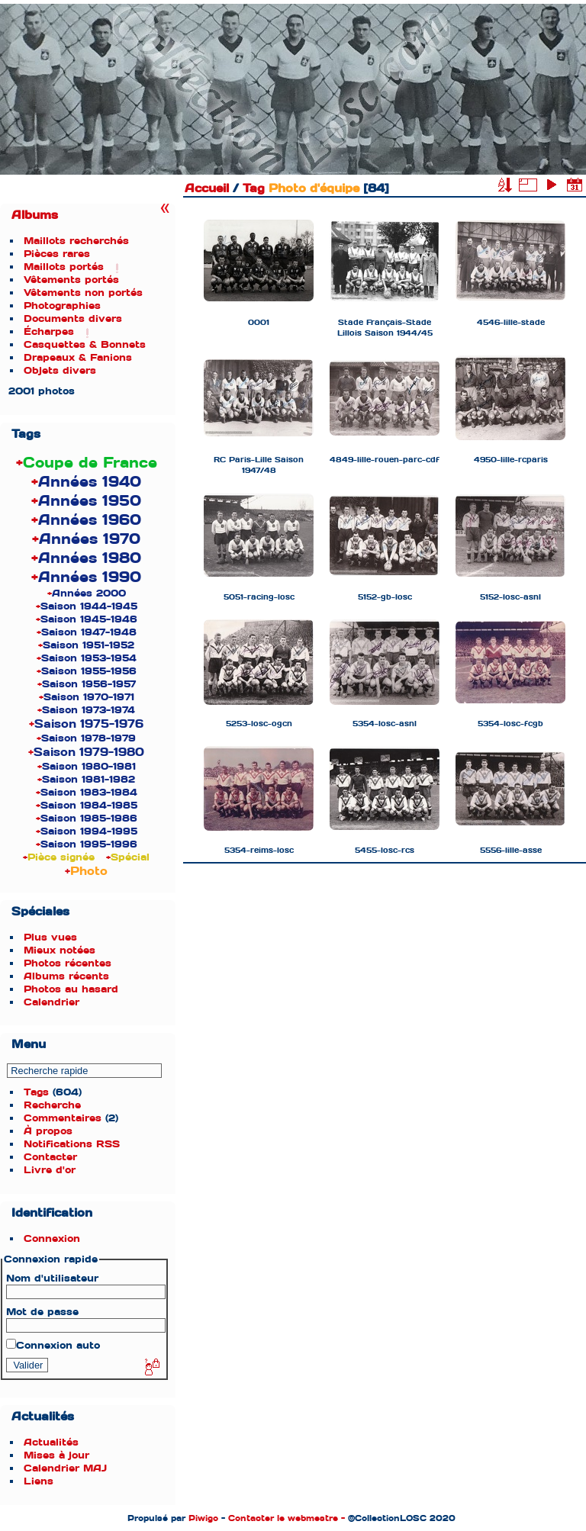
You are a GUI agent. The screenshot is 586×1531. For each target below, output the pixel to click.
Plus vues (50, 937)
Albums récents (66, 976)
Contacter (50, 1156)
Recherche (52, 1104)
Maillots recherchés (76, 240)
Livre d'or (50, 1169)
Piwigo (203, 1518)
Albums (34, 215)
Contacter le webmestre (283, 1518)
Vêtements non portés (83, 292)
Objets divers (60, 370)
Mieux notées (59, 950)
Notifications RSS (72, 1143)
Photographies (62, 305)
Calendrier (51, 1001)
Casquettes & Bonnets (85, 344)
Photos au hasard (71, 989)
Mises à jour (56, 1455)
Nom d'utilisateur (52, 1278)
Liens (38, 1481)
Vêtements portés (71, 279)
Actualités (51, 1442)
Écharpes (49, 331)
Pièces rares (57, 253)
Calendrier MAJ (65, 1468)
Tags (36, 1092)
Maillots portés (64, 266)
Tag (254, 188)
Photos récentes (67, 963)
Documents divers (73, 318)
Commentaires (62, 1117)
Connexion (52, 1238)
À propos (48, 1130)
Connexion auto (53, 1345)
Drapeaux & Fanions (78, 357)
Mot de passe (42, 1311)
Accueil (207, 188)
